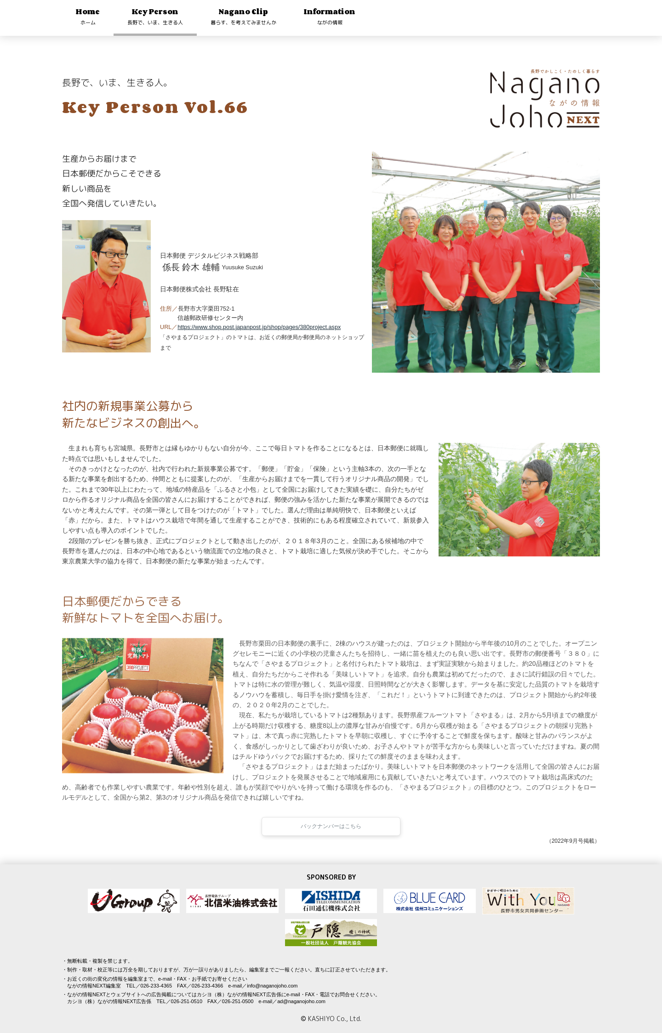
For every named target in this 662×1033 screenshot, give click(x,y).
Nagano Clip (243, 16)
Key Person (155, 16)
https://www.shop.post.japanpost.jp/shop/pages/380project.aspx (259, 327)
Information (329, 16)
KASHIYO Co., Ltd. (334, 1018)
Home (88, 16)
